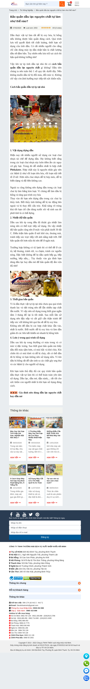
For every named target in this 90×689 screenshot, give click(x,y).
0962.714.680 (33, 618)
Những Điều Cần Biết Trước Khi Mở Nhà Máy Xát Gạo (54, 434)
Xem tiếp (14, 457)
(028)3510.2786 (49, 616)
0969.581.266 (23, 628)
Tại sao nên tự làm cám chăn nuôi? (53, 481)
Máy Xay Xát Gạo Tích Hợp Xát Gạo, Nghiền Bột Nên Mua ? (17, 434)
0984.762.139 (23, 630)
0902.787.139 (26, 616)
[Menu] (77, 4)
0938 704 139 (23, 633)
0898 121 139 (29, 635)
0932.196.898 (37, 616)
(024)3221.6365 (46, 618)
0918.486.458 (22, 618)
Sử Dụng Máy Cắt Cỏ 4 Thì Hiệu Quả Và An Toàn (35, 481)
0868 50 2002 (29, 638)
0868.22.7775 (24, 623)
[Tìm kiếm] (62, 4)
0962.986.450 (23, 621)
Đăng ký (45, 537)
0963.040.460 (25, 625)
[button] (79, 583)
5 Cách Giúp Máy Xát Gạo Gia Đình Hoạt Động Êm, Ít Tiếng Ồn (17, 482)
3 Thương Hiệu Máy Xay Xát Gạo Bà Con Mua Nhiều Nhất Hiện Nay (35, 435)
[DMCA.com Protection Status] (32, 578)
